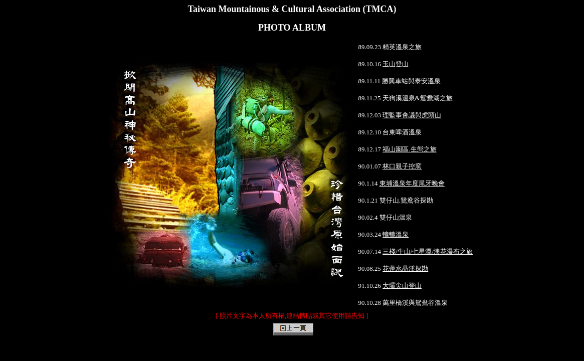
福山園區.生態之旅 (409, 149)
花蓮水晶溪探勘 (405, 268)
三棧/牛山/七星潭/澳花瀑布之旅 (427, 251)
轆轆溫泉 (395, 234)
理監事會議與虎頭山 (411, 115)
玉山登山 (395, 64)
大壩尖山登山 (402, 285)
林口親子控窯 (402, 166)
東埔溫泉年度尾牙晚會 (412, 183)
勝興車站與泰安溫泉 (411, 81)
